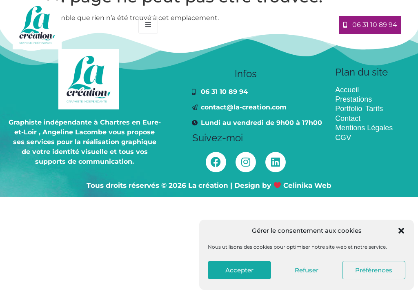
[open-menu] (148, 24)
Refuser (306, 270)
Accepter (239, 270)
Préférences (373, 270)
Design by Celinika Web (282, 185)
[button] (401, 231)
